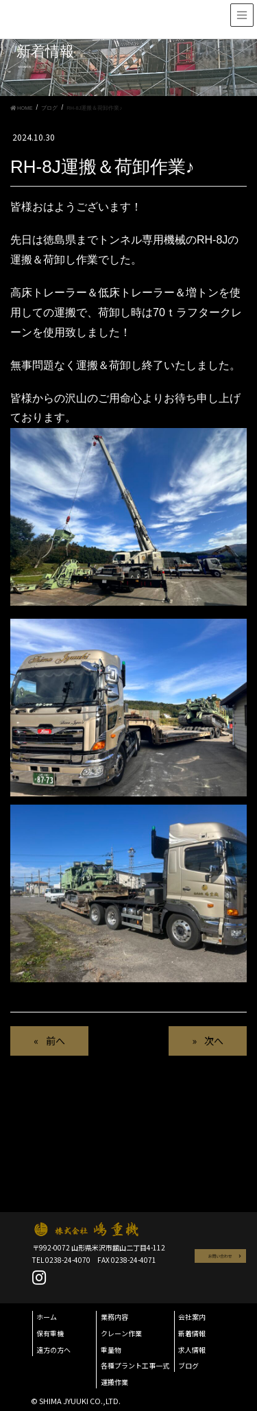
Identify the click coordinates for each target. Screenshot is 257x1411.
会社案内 (192, 1317)
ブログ (188, 1365)
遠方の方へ (53, 1349)
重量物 (111, 1349)
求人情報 (192, 1349)
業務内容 (114, 1317)
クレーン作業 (121, 1333)
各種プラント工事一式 (135, 1365)
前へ (55, 1040)
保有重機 (50, 1333)
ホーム (46, 1317)
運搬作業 (114, 1382)
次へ (213, 1040)
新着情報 (192, 1333)
